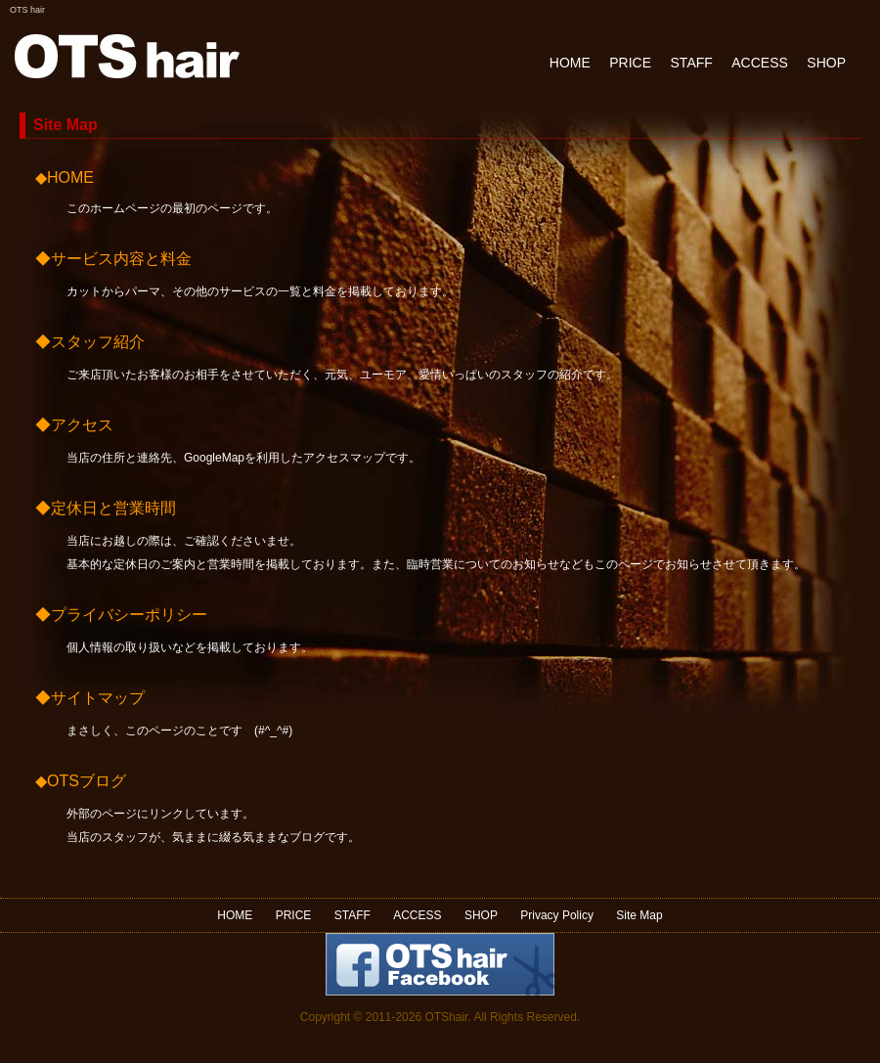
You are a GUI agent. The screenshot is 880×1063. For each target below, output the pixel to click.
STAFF (692, 62)
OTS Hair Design (127, 56)
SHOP (826, 62)
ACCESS (759, 62)
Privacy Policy (557, 915)
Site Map (639, 915)
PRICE (630, 62)
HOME (570, 62)
